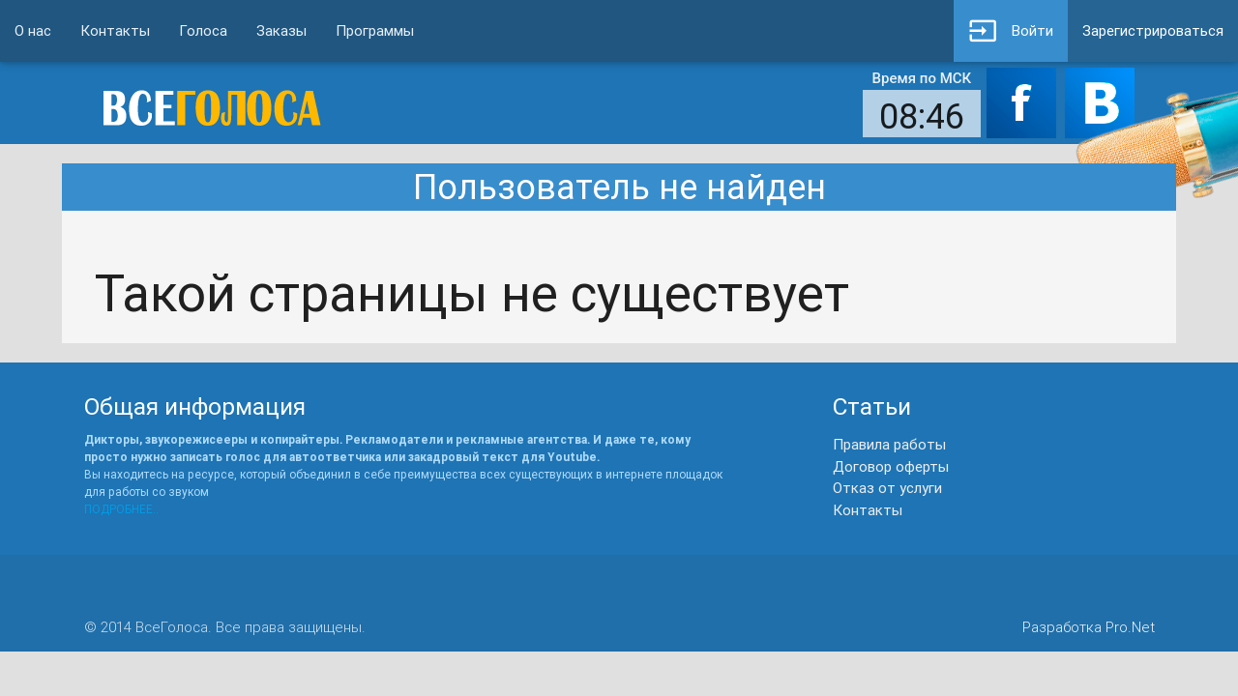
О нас (33, 30)
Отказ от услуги (887, 487)
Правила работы (889, 444)
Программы (375, 30)
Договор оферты (891, 466)
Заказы (281, 30)
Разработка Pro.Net (1088, 627)
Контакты (115, 30)
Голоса (203, 30)
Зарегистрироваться (1152, 30)
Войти (1010, 31)
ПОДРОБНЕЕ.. (121, 509)
